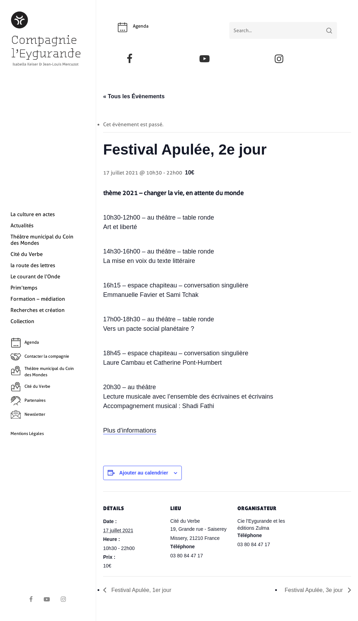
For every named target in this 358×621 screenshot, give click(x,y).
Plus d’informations (129, 430)
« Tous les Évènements (134, 96)
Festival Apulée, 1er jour (140, 590)
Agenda (141, 26)
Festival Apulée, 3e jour (314, 590)
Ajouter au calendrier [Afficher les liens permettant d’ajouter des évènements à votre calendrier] (143, 473)
